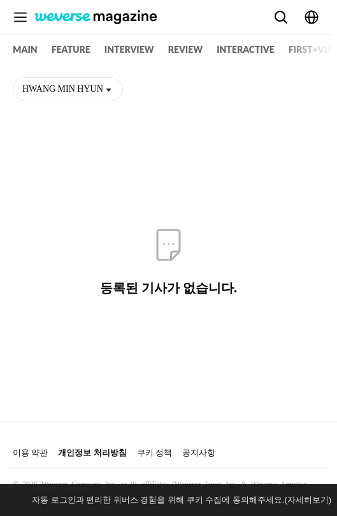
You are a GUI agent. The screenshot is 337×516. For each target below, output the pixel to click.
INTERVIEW (129, 49)
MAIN (25, 49)
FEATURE (71, 49)
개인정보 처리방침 (92, 452)
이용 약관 (30, 452)
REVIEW (185, 49)
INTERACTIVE (246, 49)
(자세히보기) (308, 500)
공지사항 (198, 452)
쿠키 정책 (154, 452)
